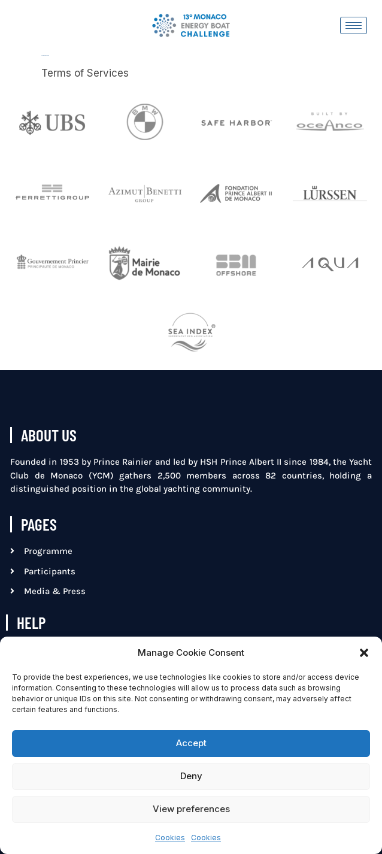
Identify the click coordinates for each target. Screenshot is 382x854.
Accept (191, 743)
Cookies (170, 837)
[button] (364, 653)
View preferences (191, 808)
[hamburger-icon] (353, 25)
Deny (191, 776)
